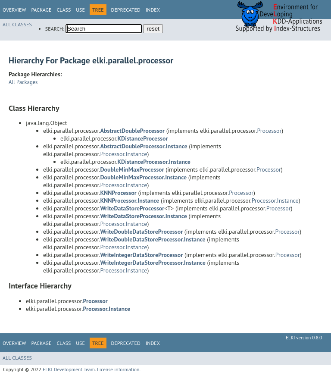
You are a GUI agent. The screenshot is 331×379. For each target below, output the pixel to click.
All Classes (17, 24)
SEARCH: (54, 28)
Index (153, 9)
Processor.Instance (123, 154)
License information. (119, 369)
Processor (269, 131)
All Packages (23, 81)
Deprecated (126, 9)
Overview (14, 9)
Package (41, 9)
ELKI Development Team (69, 369)
